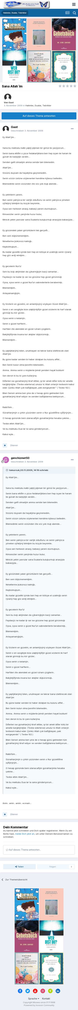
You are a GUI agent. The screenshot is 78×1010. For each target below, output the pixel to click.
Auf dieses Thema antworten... (23, 849)
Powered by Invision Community (39, 1005)
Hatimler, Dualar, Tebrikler (38, 105)
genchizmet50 (20, 458)
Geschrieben (27, 130)
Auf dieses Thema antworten (39, 115)
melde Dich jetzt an (24, 833)
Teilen (19, 866)
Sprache (33, 998)
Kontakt (46, 998)
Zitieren (14, 445)
